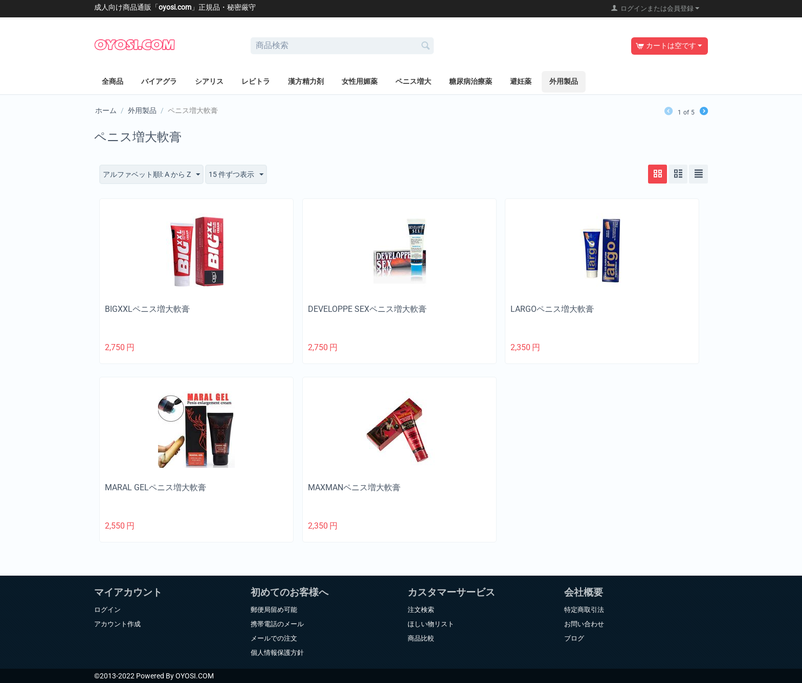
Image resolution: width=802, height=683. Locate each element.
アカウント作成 (117, 624)
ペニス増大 (413, 81)
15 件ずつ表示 (236, 175)
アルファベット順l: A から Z (151, 175)
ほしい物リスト (431, 624)
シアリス (209, 81)
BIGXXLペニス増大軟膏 (147, 309)
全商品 (112, 81)
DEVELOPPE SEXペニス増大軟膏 (367, 309)
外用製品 (563, 81)
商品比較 (421, 638)
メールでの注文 (274, 638)
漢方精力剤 (306, 81)
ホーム (106, 110)
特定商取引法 (584, 609)
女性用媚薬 (359, 81)
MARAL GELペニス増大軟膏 (155, 487)
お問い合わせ (584, 624)
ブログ (574, 638)
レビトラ (255, 81)
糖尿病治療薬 (470, 81)
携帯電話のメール (277, 624)
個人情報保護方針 (277, 652)
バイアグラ (159, 81)
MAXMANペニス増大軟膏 (354, 487)
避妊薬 (520, 81)
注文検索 (421, 609)
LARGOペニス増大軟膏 (552, 309)
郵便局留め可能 (274, 609)
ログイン (107, 609)
